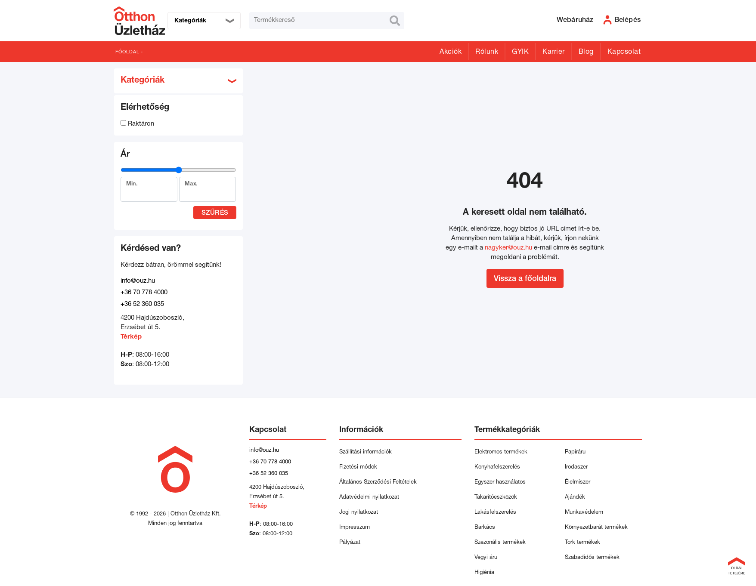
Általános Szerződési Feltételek (378, 482)
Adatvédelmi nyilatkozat (371, 497)
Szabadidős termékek (592, 558)
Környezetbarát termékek (596, 527)
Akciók (451, 52)
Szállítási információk (365, 452)
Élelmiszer (577, 482)
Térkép (131, 337)
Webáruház (575, 20)
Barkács (484, 527)
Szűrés (215, 213)
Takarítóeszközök (495, 497)
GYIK (520, 52)
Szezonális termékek (500, 543)
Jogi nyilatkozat (358, 512)
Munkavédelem (584, 512)
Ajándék (575, 497)
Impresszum (354, 527)
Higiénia (484, 573)
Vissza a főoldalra (525, 279)
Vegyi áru (485, 558)
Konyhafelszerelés (497, 467)
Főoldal (127, 52)
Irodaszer (576, 467)
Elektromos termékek (500, 452)
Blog (586, 52)
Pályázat (349, 543)
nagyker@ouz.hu (508, 248)
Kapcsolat (624, 52)
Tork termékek (582, 543)
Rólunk (486, 52)
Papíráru (575, 452)
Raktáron (137, 124)
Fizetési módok (358, 467)
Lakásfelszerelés (495, 512)
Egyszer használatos (500, 482)
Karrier (553, 52)
